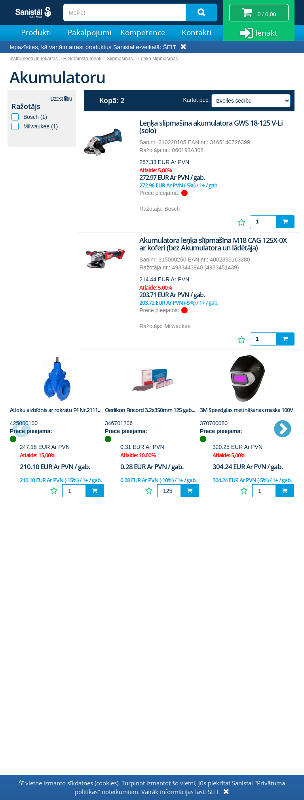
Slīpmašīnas (120, 58)
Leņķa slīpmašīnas (158, 58)
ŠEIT (169, 47)
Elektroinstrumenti (82, 58)
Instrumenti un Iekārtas (34, 58)
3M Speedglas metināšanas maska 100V (246, 410)
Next (283, 429)
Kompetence (142, 32)
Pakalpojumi (90, 32)
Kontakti (196, 32)
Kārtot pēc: (196, 100)
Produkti (36, 32)
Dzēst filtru (61, 98)
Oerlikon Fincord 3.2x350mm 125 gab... (150, 410)
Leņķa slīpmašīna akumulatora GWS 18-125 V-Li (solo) (211, 127)
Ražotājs (25, 106)
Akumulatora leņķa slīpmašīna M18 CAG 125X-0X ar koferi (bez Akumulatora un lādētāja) (213, 244)
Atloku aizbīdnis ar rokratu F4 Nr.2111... (55, 410)
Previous (21, 429)
